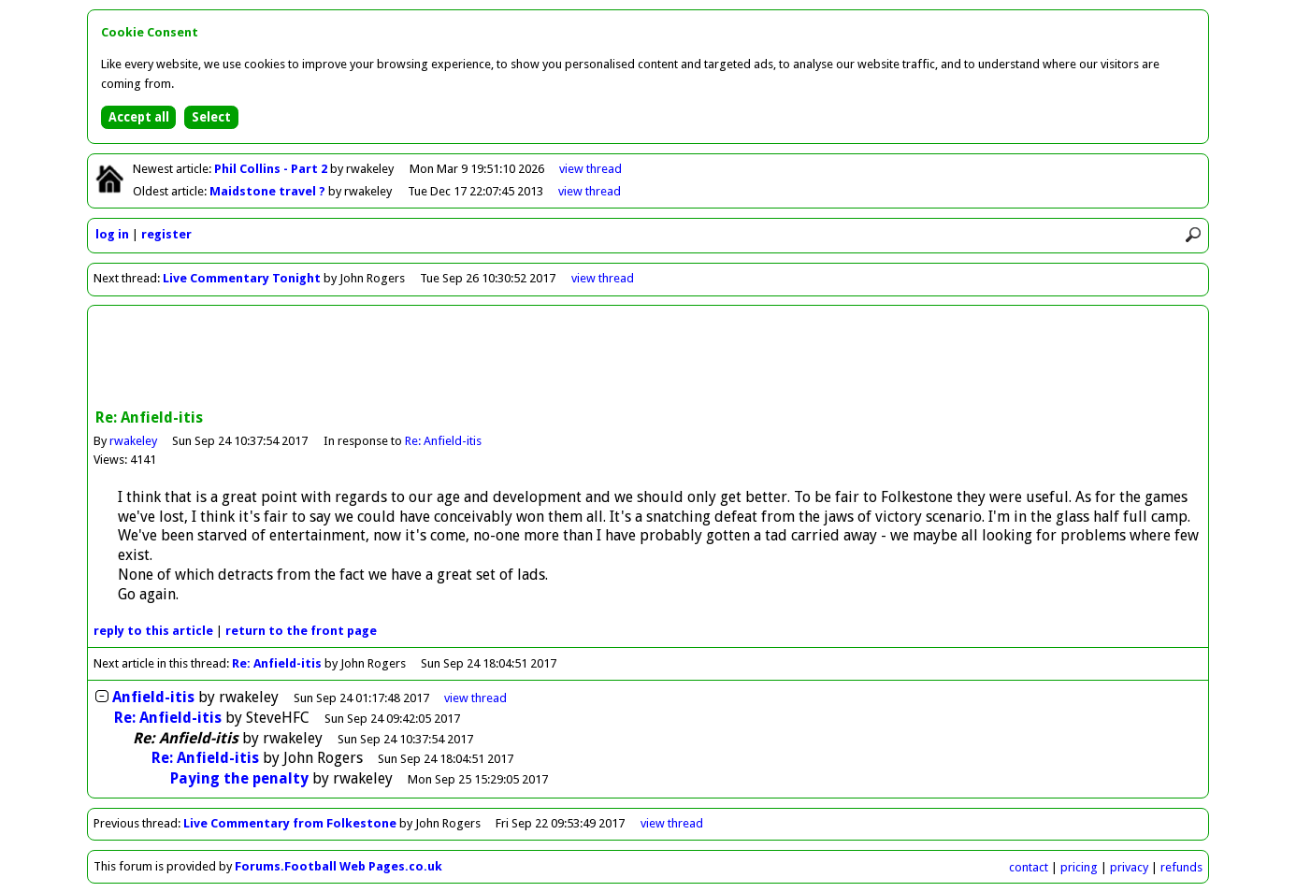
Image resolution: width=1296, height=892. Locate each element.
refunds (1181, 867)
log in (112, 234)
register (166, 234)
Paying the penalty (239, 778)
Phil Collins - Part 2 (272, 169)
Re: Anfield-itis (443, 441)
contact (1028, 867)
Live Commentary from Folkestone (289, 823)
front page (301, 631)
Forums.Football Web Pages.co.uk (338, 866)
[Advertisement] (648, 359)
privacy (1129, 867)
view (590, 169)
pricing (1079, 867)
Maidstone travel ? (268, 191)
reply (153, 631)
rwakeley (133, 441)
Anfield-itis (153, 697)
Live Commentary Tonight (242, 278)
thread (475, 698)
